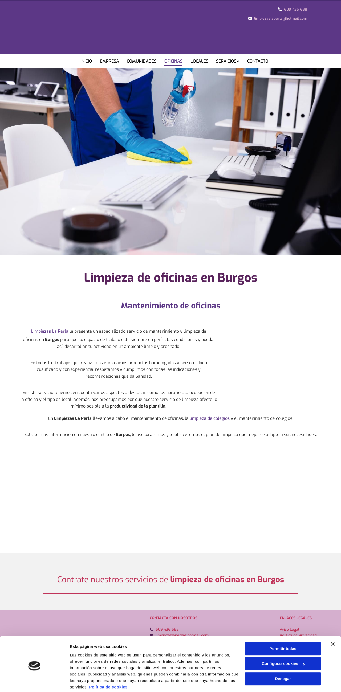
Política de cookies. (109, 667)
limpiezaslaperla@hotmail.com (280, 18)
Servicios (227, 61)
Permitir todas (283, 628)
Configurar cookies (283, 643)
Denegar (283, 658)
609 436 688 (295, 9)
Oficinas (174, 61)
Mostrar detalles (85, 681)
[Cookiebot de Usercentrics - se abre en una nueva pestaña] (34, 682)
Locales (200, 61)
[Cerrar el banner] (333, 624)
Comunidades (142, 61)
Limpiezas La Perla (49, 331)
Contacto (258, 61)
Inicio (86, 61)
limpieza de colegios (210, 418)
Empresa (109, 61)
